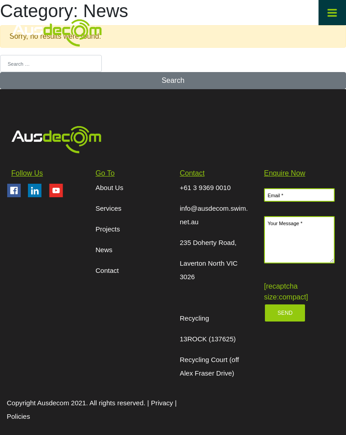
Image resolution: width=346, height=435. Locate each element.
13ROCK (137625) (208, 339)
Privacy (163, 403)
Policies (18, 416)
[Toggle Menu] (332, 12)
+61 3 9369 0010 (205, 187)
